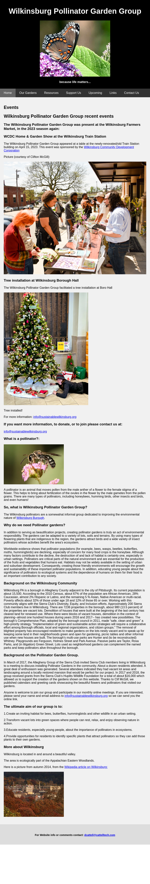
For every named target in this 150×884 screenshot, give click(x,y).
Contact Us (131, 92)
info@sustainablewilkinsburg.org (54, 416)
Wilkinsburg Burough (30, 517)
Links (113, 92)
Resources (51, 92)
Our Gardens (28, 92)
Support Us (73, 92)
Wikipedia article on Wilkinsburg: (86, 767)
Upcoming (95, 92)
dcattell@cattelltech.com (99, 835)
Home (8, 92)
